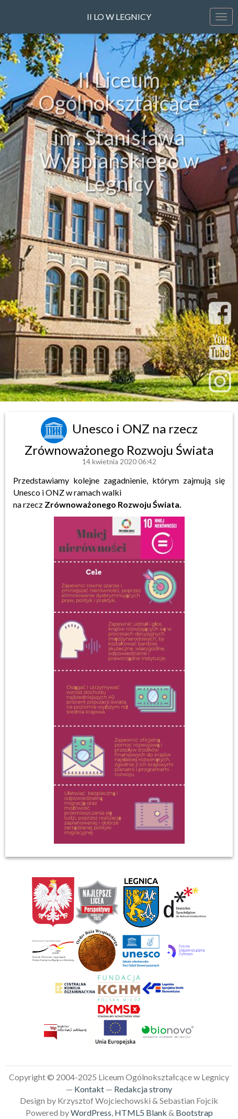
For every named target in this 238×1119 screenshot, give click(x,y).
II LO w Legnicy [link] (119, 16)
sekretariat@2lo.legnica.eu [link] (119, 380)
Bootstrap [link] (194, 1112)
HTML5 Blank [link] (141, 1112)
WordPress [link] (91, 1112)
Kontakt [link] (89, 1089)
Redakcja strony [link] (143, 1089)
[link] (55, 428)
